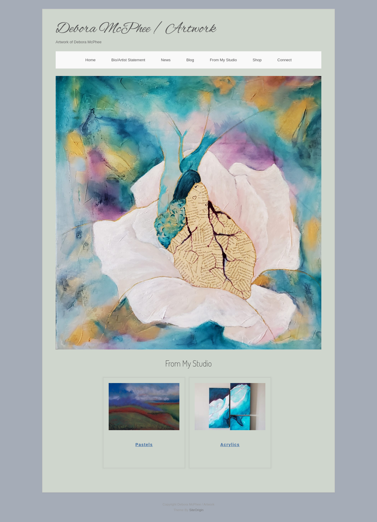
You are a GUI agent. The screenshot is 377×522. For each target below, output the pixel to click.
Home (90, 60)
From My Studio (223, 60)
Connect (284, 60)
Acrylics (230, 444)
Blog (190, 60)
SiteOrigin (196, 510)
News (166, 60)
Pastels (144, 444)
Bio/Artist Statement (128, 60)
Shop (257, 60)
